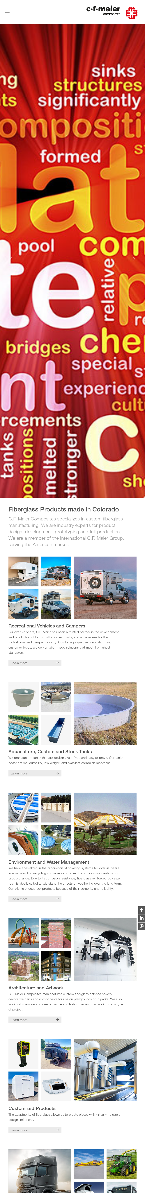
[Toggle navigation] (7, 12)
